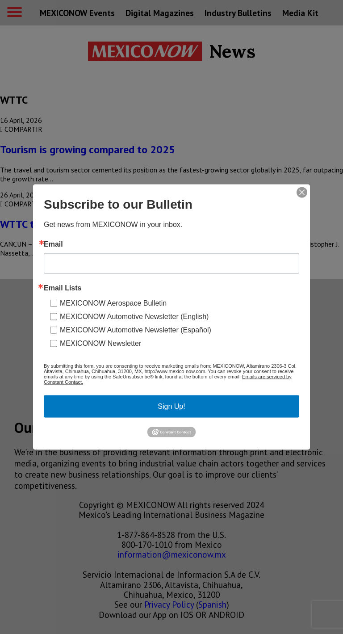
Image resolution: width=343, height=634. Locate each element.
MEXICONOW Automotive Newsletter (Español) (135, 329)
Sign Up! (171, 406)
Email (53, 244)
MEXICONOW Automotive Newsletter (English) (134, 316)
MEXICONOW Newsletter (100, 343)
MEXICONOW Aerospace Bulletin (113, 303)
